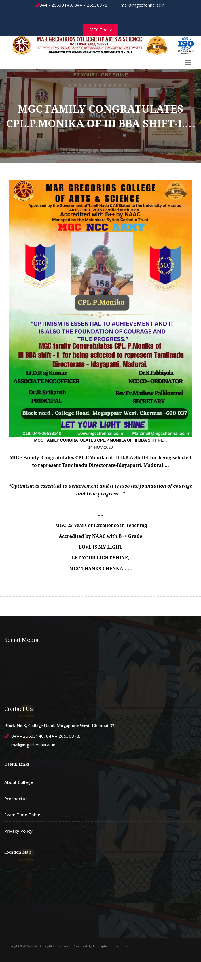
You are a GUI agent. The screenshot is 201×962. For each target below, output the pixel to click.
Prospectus (16, 798)
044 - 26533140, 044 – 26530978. (71, 5)
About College (18, 782)
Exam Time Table (22, 814)
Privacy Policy (18, 831)
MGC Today (101, 29)
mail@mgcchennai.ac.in (140, 5)
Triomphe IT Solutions (109, 946)
